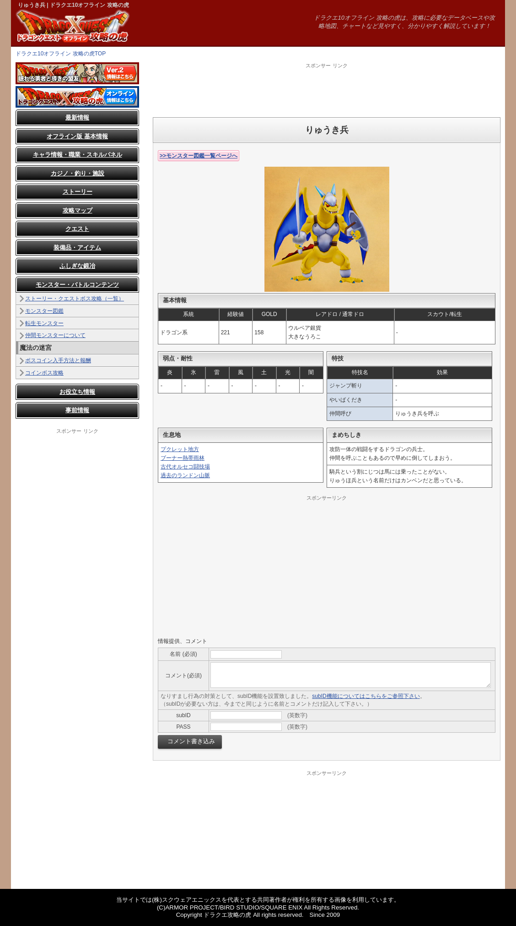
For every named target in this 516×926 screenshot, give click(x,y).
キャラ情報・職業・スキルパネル (77, 154)
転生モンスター (44, 323)
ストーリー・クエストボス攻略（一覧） (74, 298)
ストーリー (77, 191)
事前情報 (77, 410)
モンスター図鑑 (44, 311)
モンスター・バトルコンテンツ (77, 284)
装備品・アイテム (77, 247)
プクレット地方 (180, 449)
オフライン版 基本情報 (77, 136)
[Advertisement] (326, 89)
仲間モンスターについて (55, 335)
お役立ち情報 (77, 391)
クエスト (77, 228)
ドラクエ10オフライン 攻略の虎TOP (61, 53)
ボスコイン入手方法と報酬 (58, 360)
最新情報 (77, 117)
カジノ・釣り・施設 (77, 173)
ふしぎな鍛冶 (77, 265)
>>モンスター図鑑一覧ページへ (198, 156)
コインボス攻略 (44, 373)
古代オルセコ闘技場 (185, 466)
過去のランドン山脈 (185, 475)
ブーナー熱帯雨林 (182, 458)
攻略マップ (77, 210)
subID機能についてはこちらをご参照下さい (365, 696)
